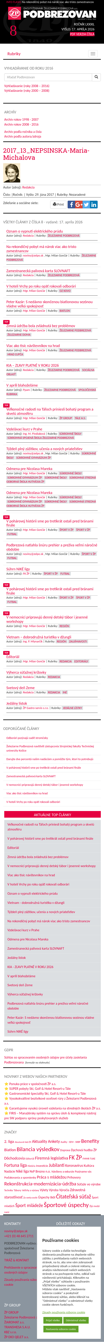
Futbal (12, 534)
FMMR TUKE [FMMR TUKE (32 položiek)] (89, 1158)
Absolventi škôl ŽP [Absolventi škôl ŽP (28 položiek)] (23, 1142)
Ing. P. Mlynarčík (32, 641)
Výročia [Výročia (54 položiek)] (64, 1190)
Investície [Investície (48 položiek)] (42, 1166)
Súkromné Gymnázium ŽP (33, 458)
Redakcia (28, 187)
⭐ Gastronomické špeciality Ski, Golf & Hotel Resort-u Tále (45, 1093)
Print (58, 204)
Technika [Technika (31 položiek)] (8, 1190)
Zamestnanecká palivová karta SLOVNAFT (31, 776)
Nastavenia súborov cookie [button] (61, 1329)
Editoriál (13, 848)
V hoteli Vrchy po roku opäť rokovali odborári (33, 802)
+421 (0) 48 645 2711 (19, 1236)
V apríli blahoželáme (21, 976)
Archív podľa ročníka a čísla (22, 132)
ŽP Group (66, 418)
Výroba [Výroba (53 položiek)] (53, 1190)
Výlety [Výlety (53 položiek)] (44, 1190)
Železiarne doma (18, 335)
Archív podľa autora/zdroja (22, 136)
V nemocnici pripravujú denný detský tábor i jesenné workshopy (44, 785)
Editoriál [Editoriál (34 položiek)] (30, 1158)
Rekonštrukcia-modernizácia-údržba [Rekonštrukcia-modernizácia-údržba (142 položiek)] (40, 1184)
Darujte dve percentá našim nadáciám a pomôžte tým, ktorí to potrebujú (49, 759)
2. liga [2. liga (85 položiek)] (9, 1141)
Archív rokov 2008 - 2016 (21, 124)
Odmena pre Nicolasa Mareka (27, 939)
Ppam (26, 390)
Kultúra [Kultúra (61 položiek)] (89, 1165)
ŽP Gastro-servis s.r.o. (36, 708)
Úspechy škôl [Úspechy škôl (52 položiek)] (46, 1197)
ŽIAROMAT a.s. (14, 1322)
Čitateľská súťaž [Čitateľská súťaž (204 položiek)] (73, 1196)
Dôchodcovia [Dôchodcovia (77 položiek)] (14, 1158)
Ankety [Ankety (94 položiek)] (54, 1141)
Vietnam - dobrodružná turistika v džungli (35, 903)
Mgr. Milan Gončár (34, 291)
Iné (65, 692)
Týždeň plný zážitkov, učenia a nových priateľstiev (41, 912)
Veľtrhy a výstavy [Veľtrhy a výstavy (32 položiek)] (30, 1190)
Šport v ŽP (66, 530)
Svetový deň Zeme (20, 985)
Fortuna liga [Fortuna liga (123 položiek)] (15, 1165)
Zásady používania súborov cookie (63, 1312)
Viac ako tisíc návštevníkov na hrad (27, 793)
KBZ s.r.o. (10, 1332)
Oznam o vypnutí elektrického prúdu (32, 893)
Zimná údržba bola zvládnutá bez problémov (37, 857)
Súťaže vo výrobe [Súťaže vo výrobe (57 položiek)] (89, 1184)
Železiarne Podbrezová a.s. (22, 1317)
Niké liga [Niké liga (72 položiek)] (22, 1171)
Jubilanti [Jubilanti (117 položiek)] (56, 1165)
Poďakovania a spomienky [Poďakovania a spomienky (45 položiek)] (20, 1177)
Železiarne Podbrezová (64, 235)
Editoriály (81, 661)
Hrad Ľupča (15, 354)
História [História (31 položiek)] (31, 1165)
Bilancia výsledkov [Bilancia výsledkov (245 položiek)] (38, 1149)
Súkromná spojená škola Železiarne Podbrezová (40, 438)
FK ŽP (26, 573)
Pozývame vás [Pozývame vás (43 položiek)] (83, 1171)
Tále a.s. (80, 418)
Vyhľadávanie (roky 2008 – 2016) (26, 86)
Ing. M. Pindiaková (34, 434)
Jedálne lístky (72, 708)
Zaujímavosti (78, 641)
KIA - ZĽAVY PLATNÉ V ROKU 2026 (30, 967)
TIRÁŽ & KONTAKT (16, 1260)
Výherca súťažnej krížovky (25, 994)
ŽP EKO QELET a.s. (16, 1337)
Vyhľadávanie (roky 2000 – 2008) (26, 91)
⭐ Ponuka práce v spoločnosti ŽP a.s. (30, 1084)
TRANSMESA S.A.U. (17, 1327)
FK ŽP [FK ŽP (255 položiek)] (75, 1157)
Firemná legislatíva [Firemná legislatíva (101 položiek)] (51, 1158)
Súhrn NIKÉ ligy (17, 1031)
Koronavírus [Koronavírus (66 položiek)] (74, 1165)
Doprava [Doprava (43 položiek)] (65, 1150)
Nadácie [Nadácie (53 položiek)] (9, 1171)
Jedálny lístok (16, 958)
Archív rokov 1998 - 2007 (21, 119)
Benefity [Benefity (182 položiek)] (90, 1141)
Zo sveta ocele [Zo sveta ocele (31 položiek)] (30, 1197)
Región (64, 626)
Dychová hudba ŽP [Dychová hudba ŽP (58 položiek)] (84, 1150)
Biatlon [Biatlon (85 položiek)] (10, 1149)
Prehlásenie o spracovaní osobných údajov (21, 1269)
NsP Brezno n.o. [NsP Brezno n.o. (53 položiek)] (40, 1171)
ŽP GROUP (11, 1312)
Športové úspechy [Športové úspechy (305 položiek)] (66, 1205)
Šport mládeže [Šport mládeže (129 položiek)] (29, 1205)
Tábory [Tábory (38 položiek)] (17, 1190)
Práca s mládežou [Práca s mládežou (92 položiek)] (52, 1177)
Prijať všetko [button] (53, 1320)
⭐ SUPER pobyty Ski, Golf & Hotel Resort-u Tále (37, 1089)
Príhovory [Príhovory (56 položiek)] (74, 1177)
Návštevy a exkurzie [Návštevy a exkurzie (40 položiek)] (62, 1171)
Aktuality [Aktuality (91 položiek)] (39, 1141)
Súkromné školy (70, 434)
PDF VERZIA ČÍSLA (82, 34)
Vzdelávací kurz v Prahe (23, 930)
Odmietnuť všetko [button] (76, 1320)
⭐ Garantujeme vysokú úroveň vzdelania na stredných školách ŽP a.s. (52, 1108)
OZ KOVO (65, 291)
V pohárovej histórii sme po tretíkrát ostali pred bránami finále (43, 768)
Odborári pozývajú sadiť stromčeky (27, 738)
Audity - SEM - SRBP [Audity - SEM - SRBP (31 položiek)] (70, 1141)
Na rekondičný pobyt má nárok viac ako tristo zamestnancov (48, 921)
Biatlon (65, 311)
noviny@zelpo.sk (33, 255)
